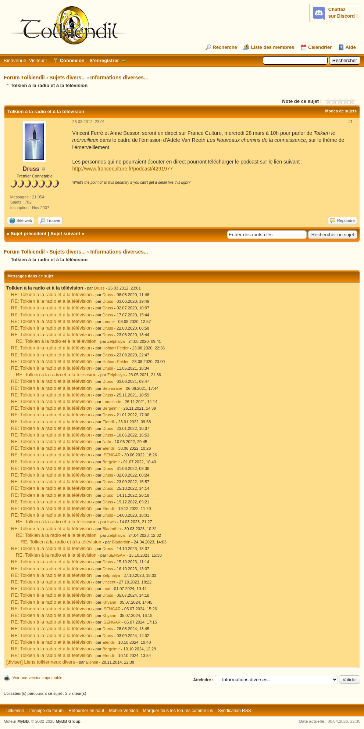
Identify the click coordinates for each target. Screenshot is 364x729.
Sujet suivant (65, 233)
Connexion (72, 60)
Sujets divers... (67, 77)
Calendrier (320, 47)
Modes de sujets (341, 111)
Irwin (111, 522)
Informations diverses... (119, 77)
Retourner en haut (86, 710)
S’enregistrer (104, 60)
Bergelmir (111, 408)
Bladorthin (112, 529)
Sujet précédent (29, 233)
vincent (109, 582)
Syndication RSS (234, 710)
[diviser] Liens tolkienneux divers (40, 662)
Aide (351, 47)
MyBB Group (68, 721)
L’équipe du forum (46, 710)
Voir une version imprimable (38, 677)
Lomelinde (112, 401)
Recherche (225, 47)
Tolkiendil (15, 710)
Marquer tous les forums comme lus (178, 710)
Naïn (107, 441)
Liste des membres (272, 47)
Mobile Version (123, 710)
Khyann (109, 602)
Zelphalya (116, 341)
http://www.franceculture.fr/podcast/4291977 (122, 169)
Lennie (109, 321)
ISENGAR (112, 455)
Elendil (109, 422)
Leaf (106, 588)
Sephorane (112, 388)
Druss (99, 288)
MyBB (23, 721)
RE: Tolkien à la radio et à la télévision (51, 294)
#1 (350, 121)
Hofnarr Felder (116, 348)
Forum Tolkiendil (24, 77)
